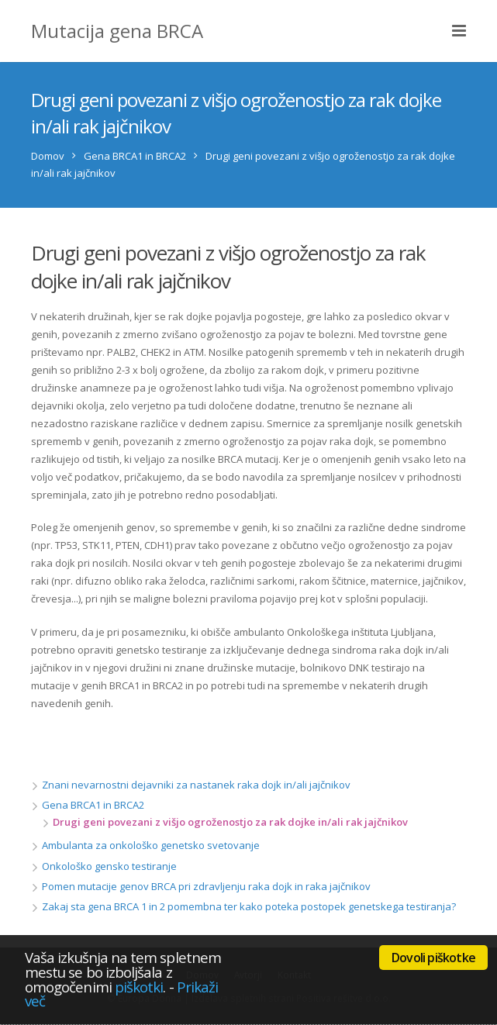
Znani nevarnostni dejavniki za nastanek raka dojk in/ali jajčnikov (196, 785)
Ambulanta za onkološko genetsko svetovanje (151, 845)
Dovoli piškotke (433, 957)
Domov (47, 156)
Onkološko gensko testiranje (109, 866)
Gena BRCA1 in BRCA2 (135, 156)
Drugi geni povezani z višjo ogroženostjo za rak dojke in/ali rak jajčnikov (230, 822)
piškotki (139, 986)
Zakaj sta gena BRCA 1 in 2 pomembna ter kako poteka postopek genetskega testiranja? (249, 906)
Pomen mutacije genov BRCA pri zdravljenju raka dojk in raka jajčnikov (206, 886)
